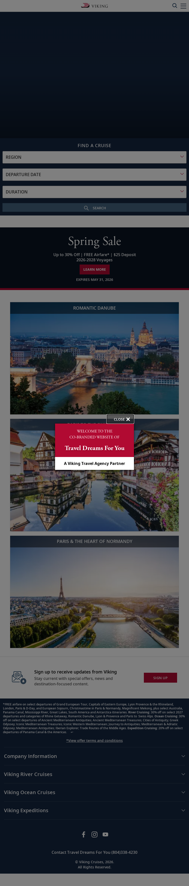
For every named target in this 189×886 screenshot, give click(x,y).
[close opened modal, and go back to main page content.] (120, 419)
